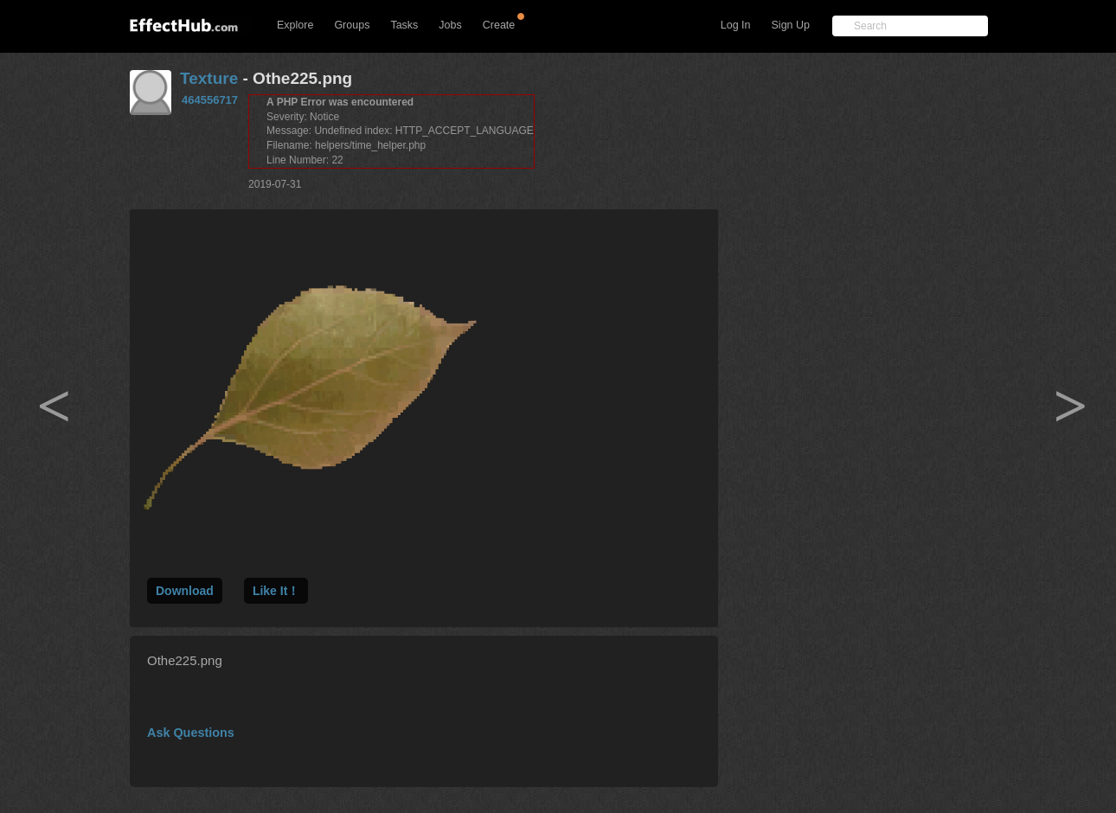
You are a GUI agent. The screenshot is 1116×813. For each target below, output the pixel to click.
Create (499, 25)
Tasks (404, 25)
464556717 (210, 99)
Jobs (450, 25)
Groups (351, 25)
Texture (209, 78)
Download (185, 591)
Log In (736, 25)
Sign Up (791, 25)
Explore (295, 25)
